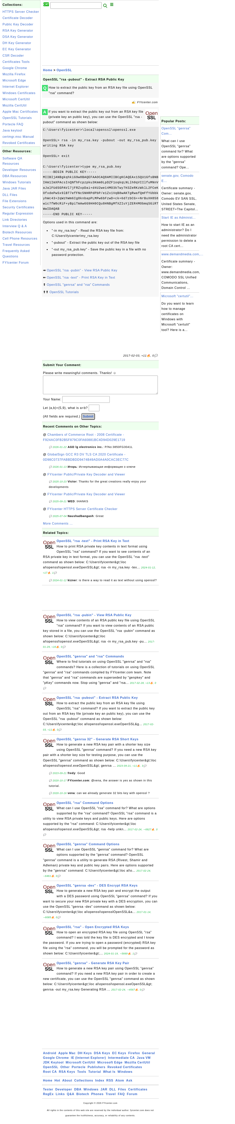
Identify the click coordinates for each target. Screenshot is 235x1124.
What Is (109, 1075)
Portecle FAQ (13, 124)
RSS (109, 1084)
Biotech (82, 1098)
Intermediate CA (121, 1061)
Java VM (144, 1061)
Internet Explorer (16, 86)
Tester (48, 1093)
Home (47, 70)
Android (49, 1057)
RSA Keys (67, 1075)
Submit (88, 420)
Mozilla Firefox (14, 74)
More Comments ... (58, 527)
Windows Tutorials (17, 182)
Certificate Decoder (18, 18)
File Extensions (15, 201)
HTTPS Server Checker (21, 11)
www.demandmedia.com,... (182, 254)
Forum (132, 1098)
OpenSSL (64, 70)
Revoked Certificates (19, 143)
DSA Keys (102, 1057)
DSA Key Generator (18, 36)
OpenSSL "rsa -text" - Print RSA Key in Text (81, 277)
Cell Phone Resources (20, 238)
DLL (112, 1093)
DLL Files (10, 195)
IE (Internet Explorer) (88, 1061)
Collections (83, 1084)
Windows (125, 1075)
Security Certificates (18, 207)
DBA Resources (15, 176)
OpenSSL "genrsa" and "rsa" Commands (78, 284)
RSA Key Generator (18, 30)
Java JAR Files (14, 188)
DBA (78, 1093)
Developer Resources (19, 169)
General (148, 1057)
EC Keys (119, 1057)
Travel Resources (16, 244)
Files (122, 1093)
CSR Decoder (13, 55)
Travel (111, 1098)
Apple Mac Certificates (20, 111)
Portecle (79, 1071)
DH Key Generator (17, 43)
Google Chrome (15, 68)
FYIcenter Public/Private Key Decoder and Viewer (86, 478)
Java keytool (12, 130)
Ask (129, 1084)
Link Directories (15, 219)
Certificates (137, 1093)
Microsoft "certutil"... (177, 296)
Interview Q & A (15, 226)
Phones (97, 1098)
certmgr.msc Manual (18, 136)
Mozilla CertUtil (15, 105)
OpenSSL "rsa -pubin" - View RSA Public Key (82, 270)
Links (60, 1098)
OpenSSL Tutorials (17, 118)
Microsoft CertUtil (16, 99)
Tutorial (94, 1075)
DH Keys (85, 1057)
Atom (119, 1084)
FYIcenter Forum (16, 262)
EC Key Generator (17, 49)
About (67, 1084)
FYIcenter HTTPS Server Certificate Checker (82, 512)
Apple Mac (67, 1057)
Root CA (50, 1075)
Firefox (134, 1057)
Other (65, 1071)
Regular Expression (18, 213)
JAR (104, 1093)
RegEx (48, 1098)
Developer (63, 1093)
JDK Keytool (53, 1066)
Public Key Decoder (18, 24)
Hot (57, 1084)
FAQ (121, 1098)
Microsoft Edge (14, 80)
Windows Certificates (19, 93)
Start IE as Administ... (178, 217)
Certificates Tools (16, 61)
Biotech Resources (17, 232)
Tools (81, 1075)
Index (99, 1084)
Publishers (96, 1071)
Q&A (71, 1098)
